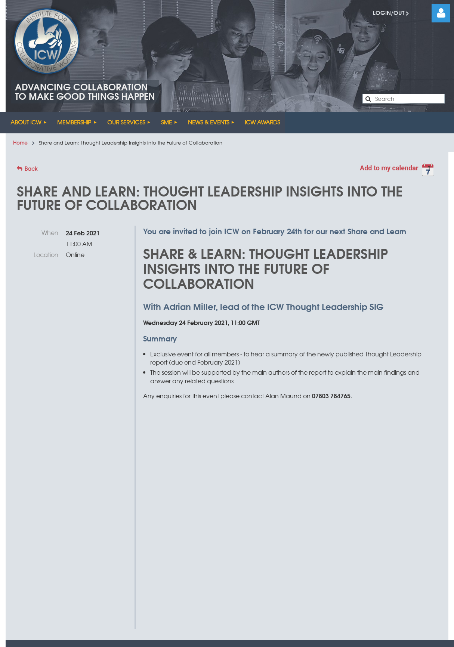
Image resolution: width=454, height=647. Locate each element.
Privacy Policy (233, 549)
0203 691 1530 (354, 522)
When (49, 232)
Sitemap (138, 549)
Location (46, 254)
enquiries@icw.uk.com (258, 523)
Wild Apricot (219, 609)
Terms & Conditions (183, 549)
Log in (441, 13)
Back (31, 168)
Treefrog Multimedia (304, 549)
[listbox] (398, 171)
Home (20, 142)
